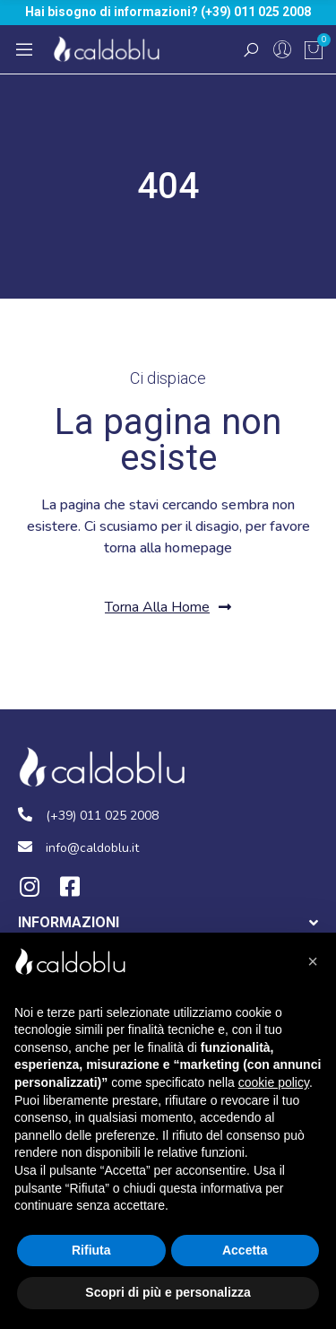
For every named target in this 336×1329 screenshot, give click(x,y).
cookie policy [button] (273, 1082)
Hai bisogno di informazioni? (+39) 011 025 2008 (168, 11)
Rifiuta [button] (91, 1250)
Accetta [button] (245, 1250)
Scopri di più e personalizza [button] (167, 1292)
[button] (168, 607)
